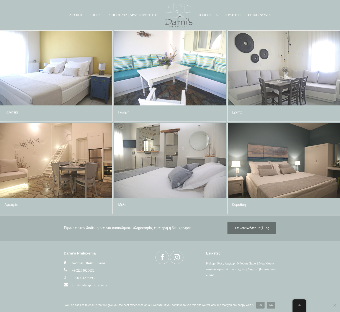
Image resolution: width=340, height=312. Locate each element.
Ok (260, 305)
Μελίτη (123, 205)
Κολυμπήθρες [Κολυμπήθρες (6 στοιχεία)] (215, 263)
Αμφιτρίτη (12, 205)
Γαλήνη (123, 112)
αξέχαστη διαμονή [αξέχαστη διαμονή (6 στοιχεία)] (246, 269)
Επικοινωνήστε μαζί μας (252, 228)
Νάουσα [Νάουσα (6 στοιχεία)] (242, 263)
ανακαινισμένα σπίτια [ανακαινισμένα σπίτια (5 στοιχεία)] (220, 269)
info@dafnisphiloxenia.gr (89, 285)
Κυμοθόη (239, 205)
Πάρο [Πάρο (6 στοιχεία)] (252, 263)
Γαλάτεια (11, 112)
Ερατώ (237, 112)
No (271, 305)
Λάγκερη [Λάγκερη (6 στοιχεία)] (230, 263)
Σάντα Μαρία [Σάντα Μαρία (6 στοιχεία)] (265, 263)
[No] (334, 305)
